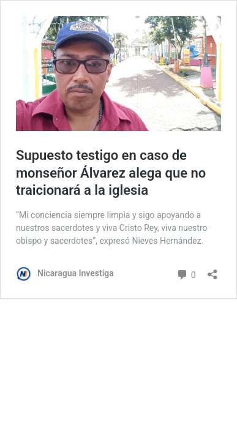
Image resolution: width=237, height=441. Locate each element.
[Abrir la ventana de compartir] (212, 270)
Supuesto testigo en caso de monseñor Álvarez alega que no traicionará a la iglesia (111, 173)
